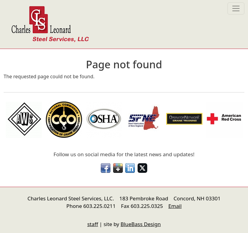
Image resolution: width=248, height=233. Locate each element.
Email (175, 205)
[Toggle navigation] (235, 8)
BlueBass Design (141, 224)
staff (92, 224)
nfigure (8, 212)
